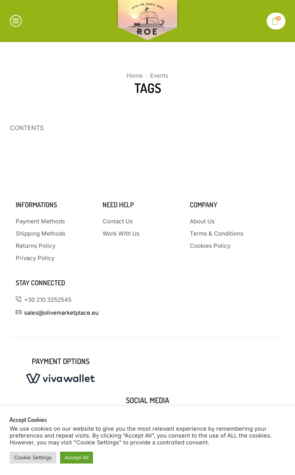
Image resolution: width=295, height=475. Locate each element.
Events (159, 75)
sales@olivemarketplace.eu (61, 312)
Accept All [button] (76, 457)
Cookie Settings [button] (33, 457)
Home (135, 75)
